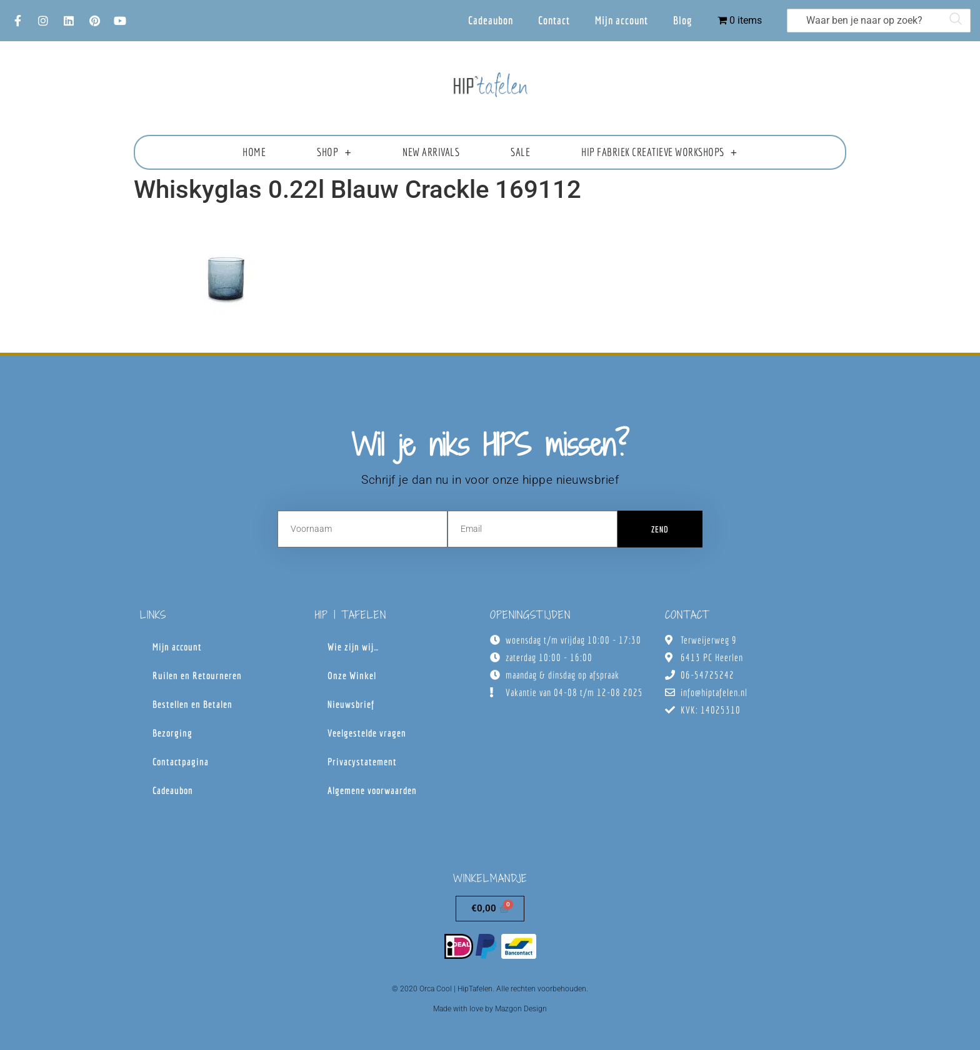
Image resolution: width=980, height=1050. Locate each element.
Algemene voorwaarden (372, 790)
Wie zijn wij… (353, 646)
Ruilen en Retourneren (197, 675)
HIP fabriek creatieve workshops (659, 152)
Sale (520, 152)
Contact (554, 20)
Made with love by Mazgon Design (490, 1008)
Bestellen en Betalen (192, 704)
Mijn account (621, 20)
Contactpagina (180, 761)
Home (254, 152)
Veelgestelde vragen (367, 732)
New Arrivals (430, 152)
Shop (334, 152)
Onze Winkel (352, 675)
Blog (682, 20)
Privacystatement (362, 761)
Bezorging (172, 732)
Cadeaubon (490, 20)
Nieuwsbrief (351, 704)
